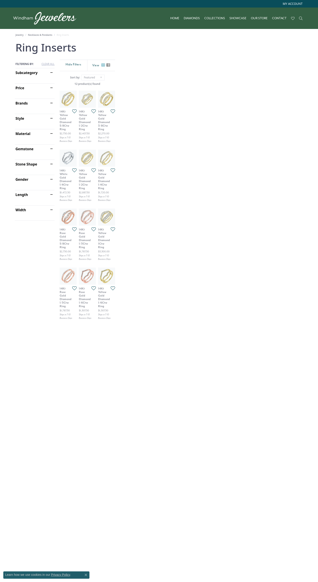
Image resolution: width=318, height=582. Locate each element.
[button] (292, 4)
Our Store (259, 18)
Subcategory (26, 72)
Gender (21, 179)
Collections (214, 18)
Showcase (237, 18)
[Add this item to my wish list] (135, 173)
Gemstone (24, 149)
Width (20, 210)
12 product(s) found (181, 84)
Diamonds (192, 18)
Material (22, 133)
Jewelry (19, 34)
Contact (279, 18)
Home (174, 18)
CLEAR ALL (48, 64)
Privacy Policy (60, 574)
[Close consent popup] (86, 575)
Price (19, 88)
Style (19, 118)
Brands (21, 103)
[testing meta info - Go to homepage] (47, 18)
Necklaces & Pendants (40, 34)
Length (21, 194)
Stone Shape (26, 164)
